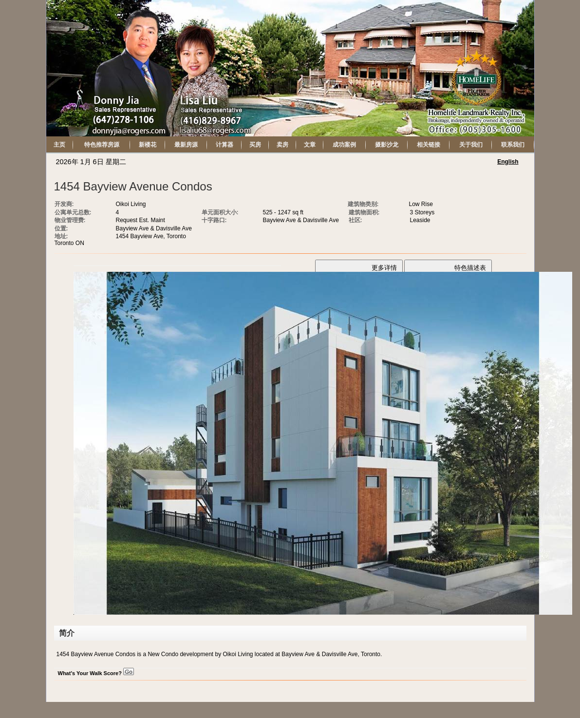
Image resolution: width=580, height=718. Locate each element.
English (507, 161)
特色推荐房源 (101, 144)
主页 (59, 144)
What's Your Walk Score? (96, 673)
